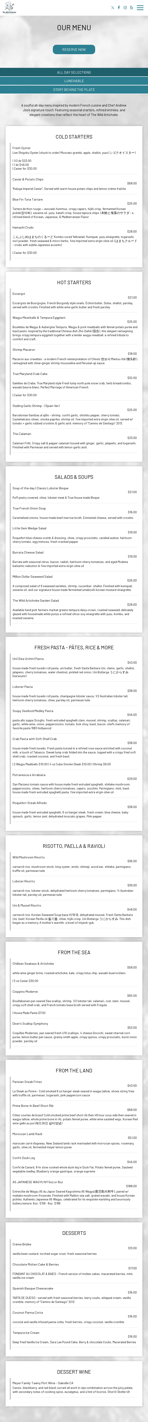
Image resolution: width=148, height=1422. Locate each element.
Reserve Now (74, 49)
